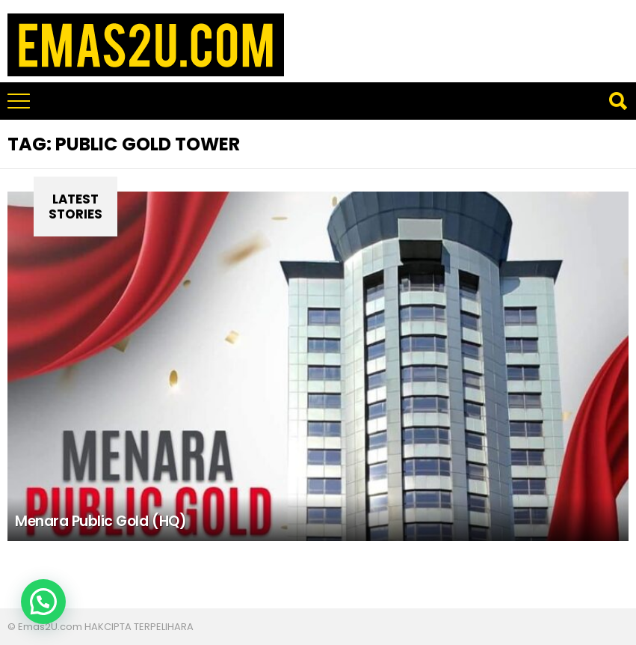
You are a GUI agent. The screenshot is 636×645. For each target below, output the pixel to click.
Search (617, 101)
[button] (43, 601)
